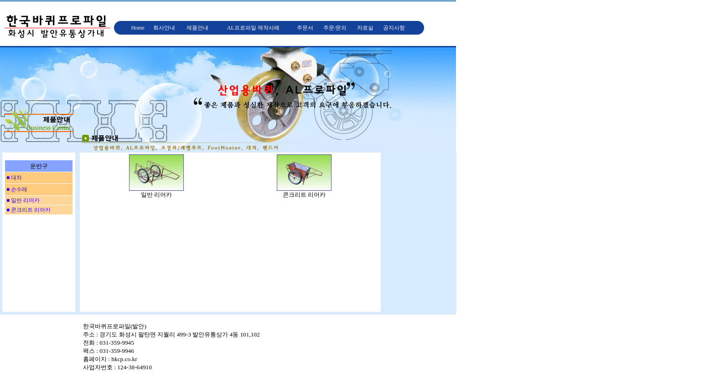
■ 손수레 (16, 189)
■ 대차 (13, 177)
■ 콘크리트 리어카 (28, 210)
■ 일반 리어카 (22, 200)
